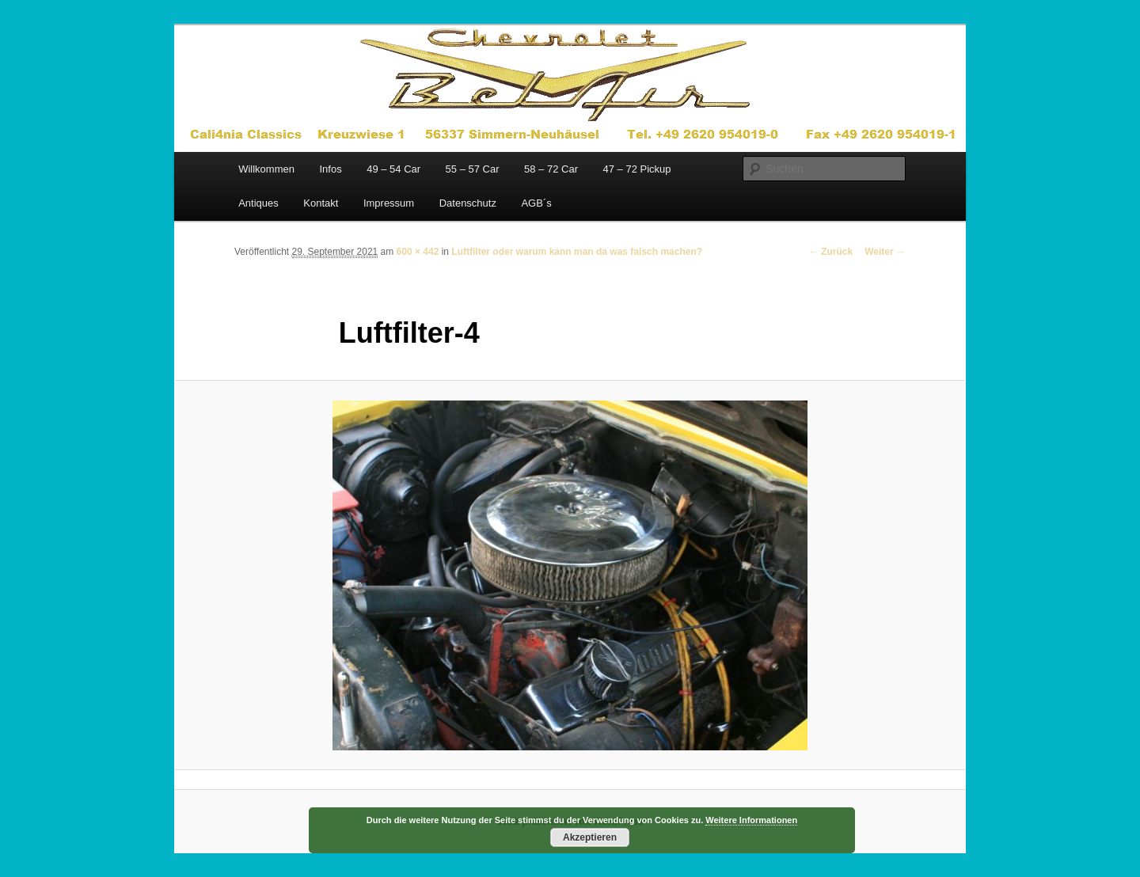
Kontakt (320, 203)
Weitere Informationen (751, 820)
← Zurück (831, 251)
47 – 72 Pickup (636, 169)
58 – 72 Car (551, 169)
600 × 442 (418, 251)
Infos (330, 169)
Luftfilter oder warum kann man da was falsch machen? (576, 251)
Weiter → (885, 251)
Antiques (258, 203)
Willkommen (266, 169)
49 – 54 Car (393, 169)
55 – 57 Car (473, 169)
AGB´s (536, 203)
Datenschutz (467, 203)
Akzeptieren (590, 837)
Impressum (388, 203)
